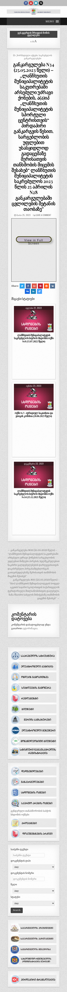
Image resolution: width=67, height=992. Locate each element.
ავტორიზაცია (30, 628)
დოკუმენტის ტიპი (21, 860)
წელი (14, 884)
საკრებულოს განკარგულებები (38, 57)
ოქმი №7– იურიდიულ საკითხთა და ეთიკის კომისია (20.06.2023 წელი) (34, 415)
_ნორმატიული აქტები (27, 55)
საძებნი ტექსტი (19, 849)
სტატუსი (15, 897)
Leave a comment (43, 215)
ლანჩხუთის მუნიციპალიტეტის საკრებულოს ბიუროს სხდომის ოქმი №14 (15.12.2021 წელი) (33, 493)
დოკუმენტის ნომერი (22, 873)
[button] (50, 21)
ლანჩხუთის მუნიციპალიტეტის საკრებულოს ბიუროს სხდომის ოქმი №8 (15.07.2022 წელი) (33, 338)
